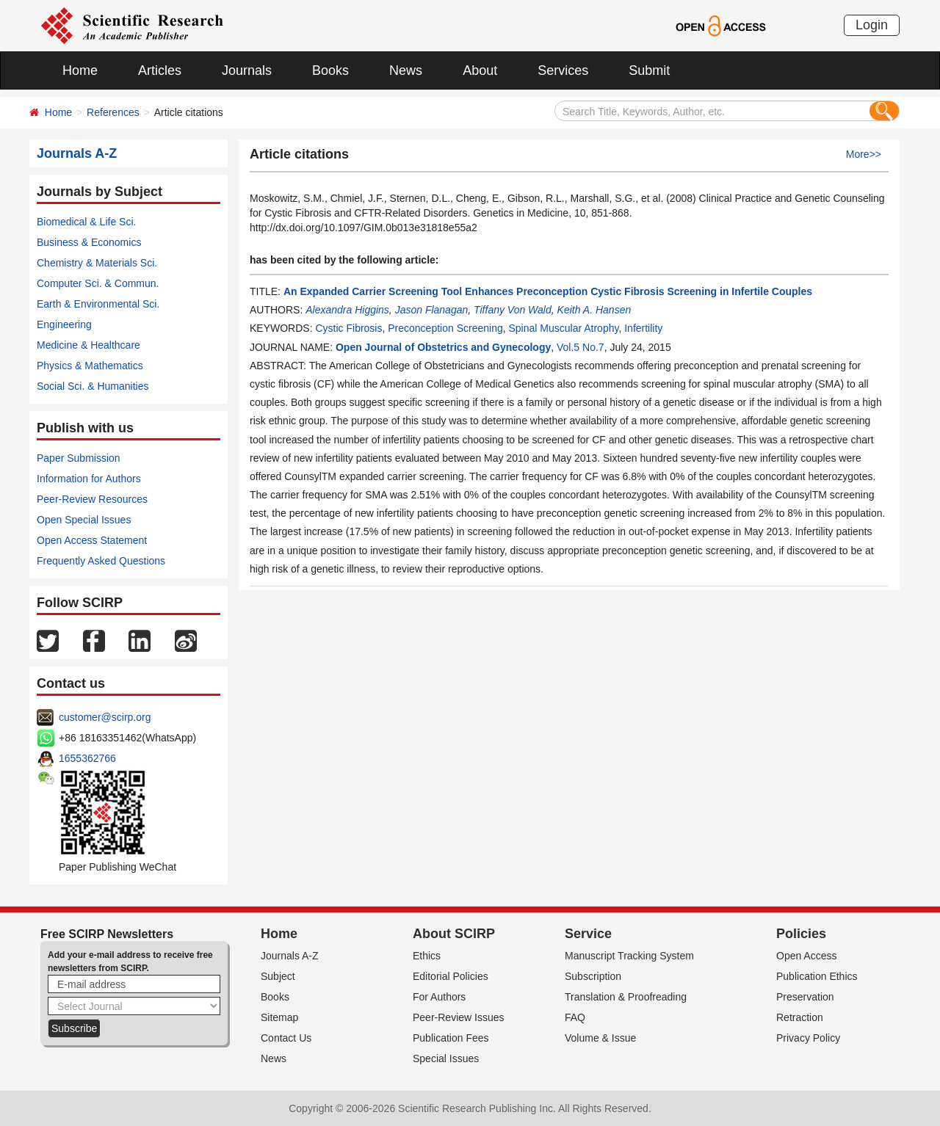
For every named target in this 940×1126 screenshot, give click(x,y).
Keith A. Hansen (594, 310)
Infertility (643, 328)
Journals (247, 70)
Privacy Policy (808, 1038)
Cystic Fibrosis (348, 328)
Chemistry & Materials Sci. (97, 263)
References (113, 112)
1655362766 (87, 758)
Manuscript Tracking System (629, 956)
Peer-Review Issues (459, 1017)
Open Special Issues (84, 520)
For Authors (439, 997)
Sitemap (279, 1017)
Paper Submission (78, 458)
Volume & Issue (600, 1038)
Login (872, 25)
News (405, 70)
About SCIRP (454, 933)
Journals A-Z (290, 956)
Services (563, 70)
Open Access (806, 956)
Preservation (805, 997)
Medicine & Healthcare (88, 345)
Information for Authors (89, 478)
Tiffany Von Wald (513, 310)
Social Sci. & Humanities (93, 386)
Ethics (427, 956)
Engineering (64, 324)
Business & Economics (89, 242)
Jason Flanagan (432, 310)
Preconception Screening (445, 328)
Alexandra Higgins (347, 310)
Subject (278, 976)
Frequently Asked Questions (101, 561)
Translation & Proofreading (626, 997)
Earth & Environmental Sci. (98, 304)
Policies (801, 933)
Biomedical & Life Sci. (86, 222)
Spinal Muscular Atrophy (563, 328)
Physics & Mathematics (90, 365)
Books (330, 70)
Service (588, 933)
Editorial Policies (450, 976)
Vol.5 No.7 (580, 347)
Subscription (593, 976)
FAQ (575, 1017)
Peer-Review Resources (92, 499)
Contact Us (286, 1038)
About (480, 70)
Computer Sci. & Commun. (98, 283)
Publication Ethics (817, 976)
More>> (863, 154)
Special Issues (446, 1058)
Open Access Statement (92, 540)
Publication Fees (451, 1038)
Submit (649, 70)
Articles (159, 70)
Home (80, 70)
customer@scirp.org (105, 717)
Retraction (799, 1017)
